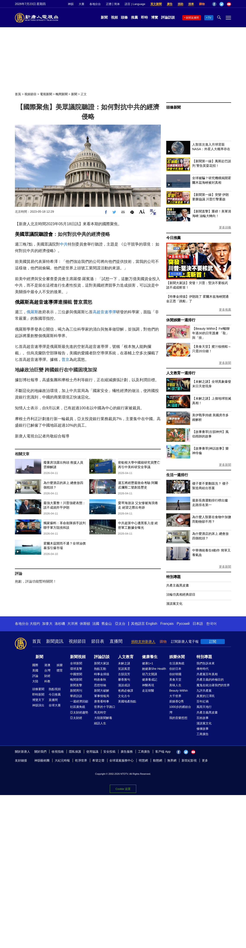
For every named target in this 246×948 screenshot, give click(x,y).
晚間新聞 (62, 94)
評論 (35, 676)
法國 (95, 623)
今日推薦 (173, 238)
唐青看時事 (101, 701)
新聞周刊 (76, 690)
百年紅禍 (202, 701)
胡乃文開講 (149, 674)
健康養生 (150, 657)
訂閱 (212, 641)
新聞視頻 (78, 657)
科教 (47, 681)
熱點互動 (100, 668)
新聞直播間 (192, 17)
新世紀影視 (189, 760)
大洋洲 (72, 623)
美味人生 (175, 685)
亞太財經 (76, 718)
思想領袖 (100, 685)
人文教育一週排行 (180, 373)
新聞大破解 (101, 690)
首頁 (18, 94)
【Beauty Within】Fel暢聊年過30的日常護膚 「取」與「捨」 (211, 333)
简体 (117, 4)
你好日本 (175, 668)
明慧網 (143, 760)
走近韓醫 (148, 690)
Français (167, 623)
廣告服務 (127, 751)
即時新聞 (38, 694)
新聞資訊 (54, 641)
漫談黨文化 (174, 603)
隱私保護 (75, 751)
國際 (35, 665)
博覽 (154, 17)
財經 (47, 676)
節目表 (97, 641)
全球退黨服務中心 (121, 760)
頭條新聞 (173, 107)
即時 (144, 17)
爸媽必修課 (125, 690)
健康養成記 (149, 679)
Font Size (142, 211)
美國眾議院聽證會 (34, 234)
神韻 (70, 4)
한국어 (211, 623)
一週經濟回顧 (79, 701)
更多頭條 (225, 227)
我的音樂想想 (178, 718)
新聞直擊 (76, 685)
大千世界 (175, 696)
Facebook (214, 4)
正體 (109, 4)
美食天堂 (175, 679)
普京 (78, 302)
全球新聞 (76, 663)
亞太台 (120, 623)
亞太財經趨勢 (79, 712)
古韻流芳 (124, 674)
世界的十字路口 (104, 707)
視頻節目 (30, 94)
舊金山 (106, 623)
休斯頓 (85, 623)
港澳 (47, 665)
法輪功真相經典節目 (180, 594)
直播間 (116, 641)
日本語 (198, 623)
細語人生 (100, 723)
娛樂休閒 (177, 657)
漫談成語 (124, 685)
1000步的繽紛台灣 (180, 709)
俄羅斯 (22, 302)
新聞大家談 (101, 663)
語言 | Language (135, 4)
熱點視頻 (55, 689)
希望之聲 (98, 760)
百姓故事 (202, 718)
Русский (183, 623)
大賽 (81, 4)
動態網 (157, 760)
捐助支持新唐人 (143, 641)
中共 (81, 234)
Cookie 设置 (122, 789)
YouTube (229, 4)
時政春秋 (100, 679)
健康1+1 (147, 663)
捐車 (191, 4)
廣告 (170, 4)
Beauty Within (178, 690)
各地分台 (95, 4)
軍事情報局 (101, 696)
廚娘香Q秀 (176, 701)
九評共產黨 (204, 690)
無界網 (171, 760)
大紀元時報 (62, 760)
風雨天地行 (204, 707)
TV (209, 17)
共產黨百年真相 (207, 674)
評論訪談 (168, 17)
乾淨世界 (81, 760)
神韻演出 (38, 705)
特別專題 (173, 577)
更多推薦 (225, 309)
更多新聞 (225, 363)
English (151, 623)
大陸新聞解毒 (103, 718)
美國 (35, 670)
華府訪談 (76, 696)
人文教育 (126, 657)
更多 (205, 760)
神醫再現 (148, 685)
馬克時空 (100, 712)
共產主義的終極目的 (210, 679)
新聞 (104, 17)
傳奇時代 (202, 668)
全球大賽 (55, 705)
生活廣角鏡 (176, 663)
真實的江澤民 (205, 696)
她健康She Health (154, 668)
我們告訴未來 (205, 663)
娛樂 (60, 665)
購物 (202, 4)
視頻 (114, 17)
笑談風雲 (124, 668)
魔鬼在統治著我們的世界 (213, 685)
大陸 (35, 681)
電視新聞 (46, 94)
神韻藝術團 (42, 760)
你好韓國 (175, 674)
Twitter (221, 4)
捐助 (180, 4)
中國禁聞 (76, 674)
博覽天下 (38, 700)
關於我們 (40, 751)
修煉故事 (202, 728)
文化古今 (124, 696)
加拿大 (47, 623)
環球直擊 (76, 668)
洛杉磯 (60, 623)
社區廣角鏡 (77, 707)
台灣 (47, 670)
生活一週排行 (177, 475)
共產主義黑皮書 (177, 585)
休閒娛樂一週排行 (180, 320)
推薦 (134, 17)
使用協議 (92, 751)
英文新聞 (156, 4)
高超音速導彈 (43, 302)
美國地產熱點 (127, 701)
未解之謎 (124, 663)
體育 (60, 670)
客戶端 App (163, 751)
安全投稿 (109, 751)
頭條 (124, 17)
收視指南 (58, 751)
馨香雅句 (124, 679)
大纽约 (35, 623)
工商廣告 (202, 734)
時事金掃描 (101, 674)
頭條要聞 (38, 689)
